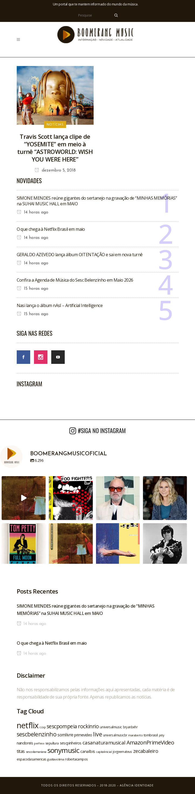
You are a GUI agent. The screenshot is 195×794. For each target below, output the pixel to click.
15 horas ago (32, 288)
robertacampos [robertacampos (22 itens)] (76, 759)
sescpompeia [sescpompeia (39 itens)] (62, 726)
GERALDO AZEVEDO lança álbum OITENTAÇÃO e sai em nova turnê (80, 255)
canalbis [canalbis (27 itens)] (87, 751)
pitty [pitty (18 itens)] (161, 735)
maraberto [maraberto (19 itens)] (135, 735)
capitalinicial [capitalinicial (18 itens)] (104, 752)
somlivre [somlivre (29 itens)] (65, 735)
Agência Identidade (137, 785)
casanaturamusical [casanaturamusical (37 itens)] (104, 742)
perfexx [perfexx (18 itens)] (39, 743)
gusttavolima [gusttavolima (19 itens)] (55, 759)
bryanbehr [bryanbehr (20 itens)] (130, 727)
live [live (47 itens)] (97, 734)
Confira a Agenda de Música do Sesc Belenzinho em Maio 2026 (75, 280)
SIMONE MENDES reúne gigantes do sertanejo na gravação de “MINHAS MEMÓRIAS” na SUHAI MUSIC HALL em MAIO (97, 201)
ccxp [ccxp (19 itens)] (42, 727)
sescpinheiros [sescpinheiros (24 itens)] (70, 743)
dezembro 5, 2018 (55, 170)
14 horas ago (32, 212)
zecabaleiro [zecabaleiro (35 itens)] (145, 751)
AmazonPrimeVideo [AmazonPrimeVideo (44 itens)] (150, 742)
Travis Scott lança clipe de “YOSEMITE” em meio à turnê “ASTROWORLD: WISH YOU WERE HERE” (55, 147)
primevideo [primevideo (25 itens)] (83, 734)
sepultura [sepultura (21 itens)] (52, 743)
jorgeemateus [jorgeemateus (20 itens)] (122, 751)
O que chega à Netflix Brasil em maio (51, 229)
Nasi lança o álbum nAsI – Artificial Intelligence (60, 305)
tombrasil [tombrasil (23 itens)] (151, 735)
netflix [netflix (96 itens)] (28, 725)
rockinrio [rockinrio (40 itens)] (88, 726)
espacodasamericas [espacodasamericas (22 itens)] (31, 759)
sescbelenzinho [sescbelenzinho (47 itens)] (37, 734)
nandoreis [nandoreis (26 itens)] (25, 743)
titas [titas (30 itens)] (21, 751)
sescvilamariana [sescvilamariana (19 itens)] (36, 752)
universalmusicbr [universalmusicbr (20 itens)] (115, 735)
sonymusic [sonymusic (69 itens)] (63, 750)
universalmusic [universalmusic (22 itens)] (111, 726)
